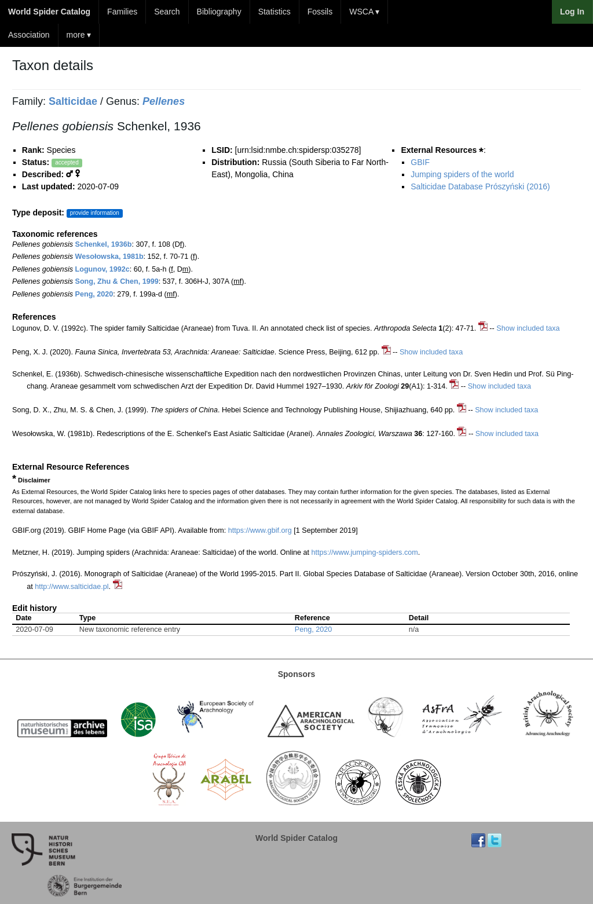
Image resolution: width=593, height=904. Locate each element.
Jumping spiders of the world (462, 174)
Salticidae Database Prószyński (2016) (480, 186)
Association (29, 34)
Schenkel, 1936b (103, 244)
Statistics (274, 11)
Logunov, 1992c (102, 269)
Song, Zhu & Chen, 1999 (117, 281)
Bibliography (219, 11)
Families (122, 11)
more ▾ (79, 34)
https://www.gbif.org (260, 530)
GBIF (420, 162)
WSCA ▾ (364, 11)
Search (167, 11)
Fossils (320, 11)
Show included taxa (527, 328)
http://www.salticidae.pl (71, 587)
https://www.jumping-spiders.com (365, 552)
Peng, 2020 (94, 294)
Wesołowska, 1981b (109, 256)
